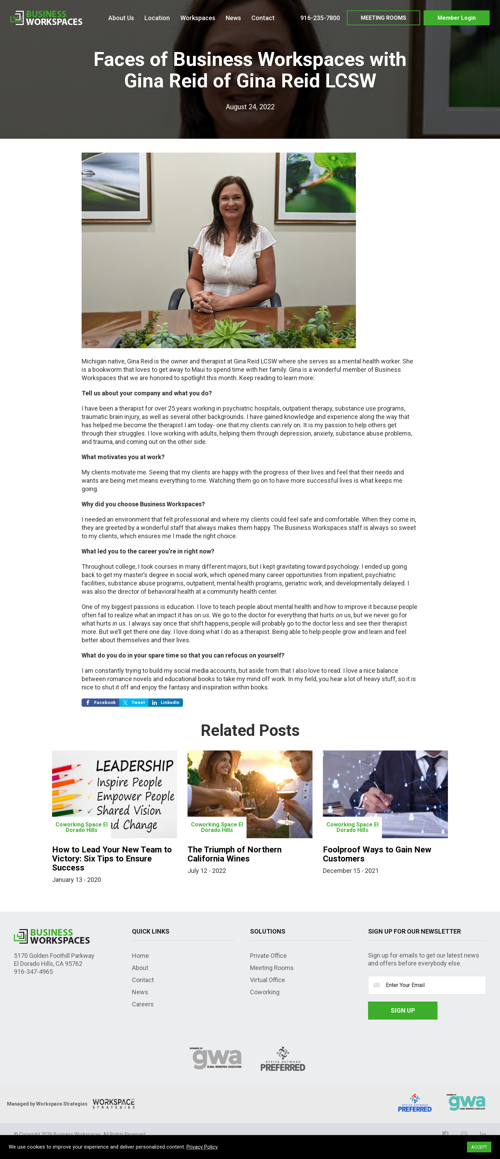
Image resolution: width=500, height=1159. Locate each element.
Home (140, 955)
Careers (143, 1004)
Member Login (457, 18)
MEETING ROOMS (383, 18)
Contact (143, 980)
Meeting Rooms (272, 967)
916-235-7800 (320, 18)
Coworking (265, 992)
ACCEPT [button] (479, 1147)
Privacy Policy (202, 1147)
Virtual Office (267, 980)
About (140, 967)
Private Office (268, 955)
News (140, 992)
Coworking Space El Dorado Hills (82, 827)
